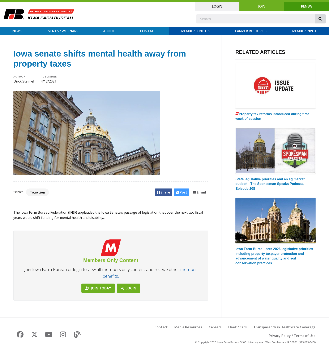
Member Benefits (195, 31)
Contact (148, 31)
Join (261, 6)
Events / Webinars (62, 31)
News (17, 31)
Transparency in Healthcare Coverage (284, 327)
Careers (215, 327)
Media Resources (188, 327)
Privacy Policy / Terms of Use (292, 335)
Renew (306, 6)
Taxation (37, 192)
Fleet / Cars (237, 327)
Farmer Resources (251, 31)
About (109, 31)
